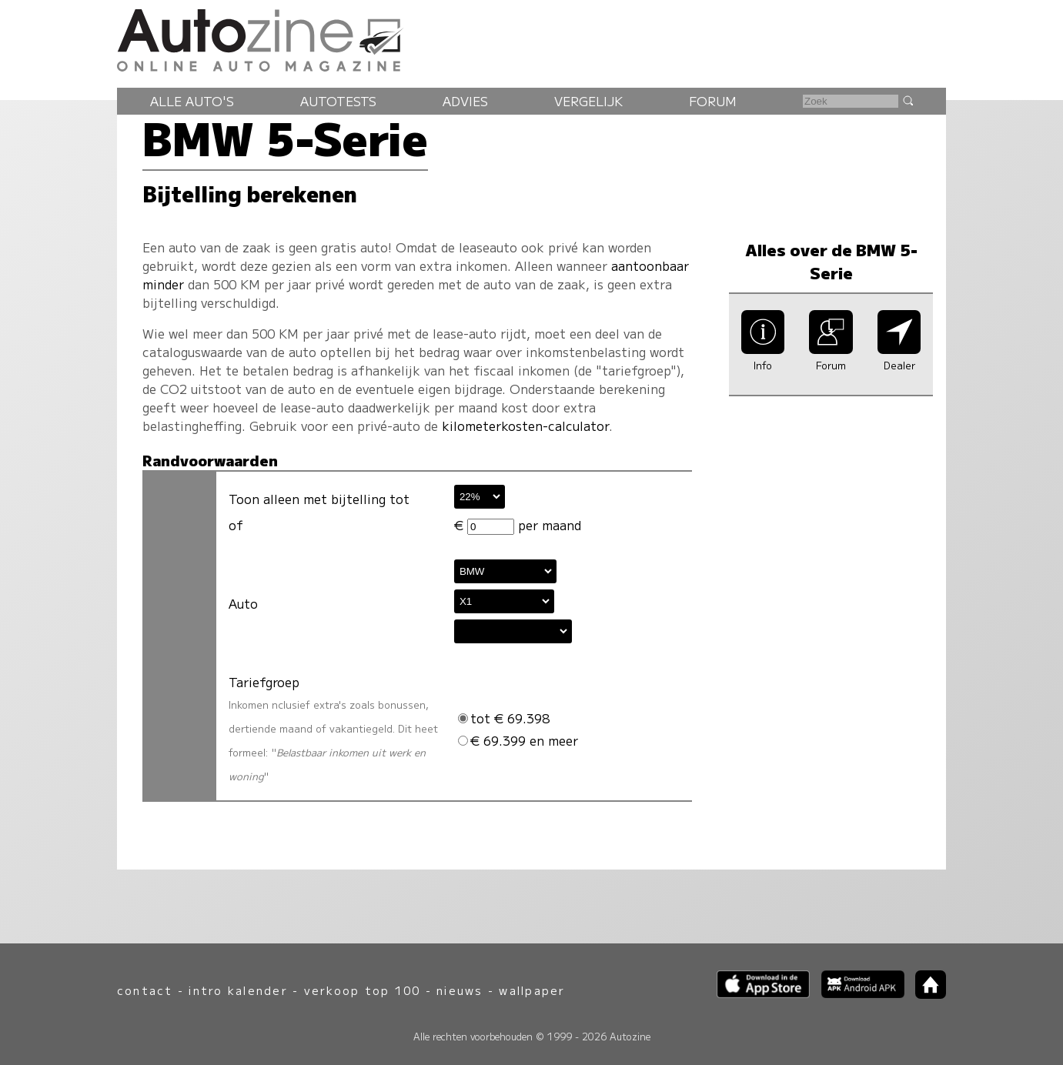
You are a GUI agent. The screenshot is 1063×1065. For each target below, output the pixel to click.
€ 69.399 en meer (518, 740)
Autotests (338, 101)
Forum (713, 101)
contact (145, 990)
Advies (465, 101)
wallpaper (532, 990)
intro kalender (238, 990)
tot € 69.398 (504, 718)
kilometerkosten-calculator (525, 425)
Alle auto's (192, 101)
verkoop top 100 (362, 990)
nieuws (459, 990)
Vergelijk (588, 101)
